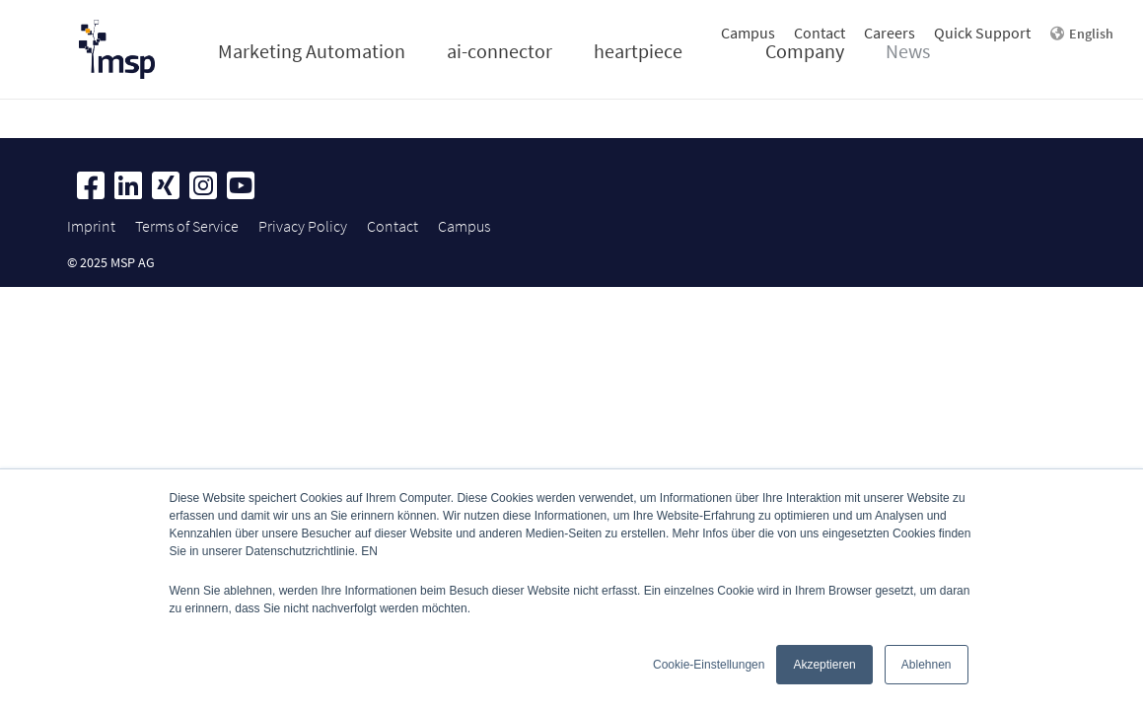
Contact (819, 32)
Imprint (91, 226)
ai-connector (499, 50)
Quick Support (982, 32)
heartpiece (638, 50)
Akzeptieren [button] (824, 665)
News (908, 50)
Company (804, 50)
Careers (889, 32)
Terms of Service (187, 226)
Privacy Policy (302, 226)
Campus (748, 32)
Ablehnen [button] (926, 665)
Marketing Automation (311, 50)
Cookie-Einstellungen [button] (708, 665)
